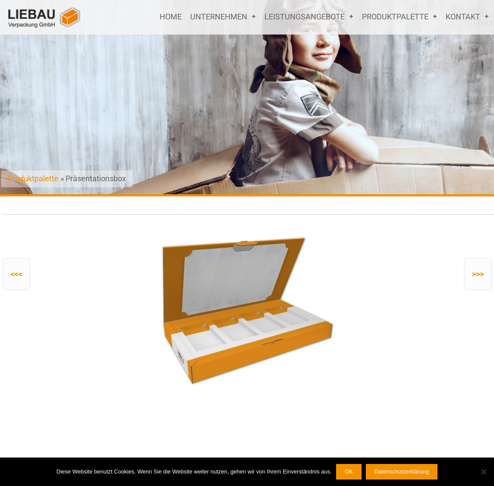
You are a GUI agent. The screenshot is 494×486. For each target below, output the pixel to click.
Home (171, 16)
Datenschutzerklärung (401, 471)
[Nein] (483, 471)
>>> (478, 274)
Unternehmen (218, 16)
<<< (16, 274)
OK (349, 471)
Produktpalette (395, 16)
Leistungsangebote (304, 16)
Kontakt (463, 16)
